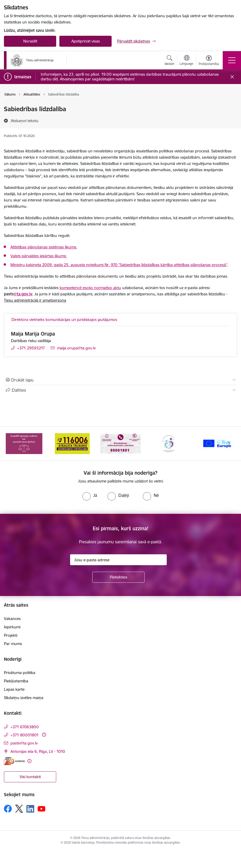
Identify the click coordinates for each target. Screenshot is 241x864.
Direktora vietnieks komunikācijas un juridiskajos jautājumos (64, 319)
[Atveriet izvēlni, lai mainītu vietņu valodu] (186, 61)
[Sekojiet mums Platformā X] (19, 809)
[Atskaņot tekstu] (24, 120)
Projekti (10, 635)
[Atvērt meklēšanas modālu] (169, 61)
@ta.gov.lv (23, 293)
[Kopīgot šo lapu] (120, 390)
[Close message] (232, 77)
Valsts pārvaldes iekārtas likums (38, 255)
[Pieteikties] (118, 577)
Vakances (12, 618)
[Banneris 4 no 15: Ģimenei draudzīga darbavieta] (168, 443)
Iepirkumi (12, 626)
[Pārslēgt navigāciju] (232, 60)
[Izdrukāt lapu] (120, 380)
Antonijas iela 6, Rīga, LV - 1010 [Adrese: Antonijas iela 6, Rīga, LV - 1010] (37, 751)
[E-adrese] (14, 761)
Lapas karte (14, 689)
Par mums (13, 643)
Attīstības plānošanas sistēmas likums (43, 247)
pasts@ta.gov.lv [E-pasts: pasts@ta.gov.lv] (24, 743)
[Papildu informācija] (44, 735)
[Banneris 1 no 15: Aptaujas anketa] (24, 443)
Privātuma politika (19, 672)
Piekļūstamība (16, 680)
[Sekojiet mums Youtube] (41, 808)
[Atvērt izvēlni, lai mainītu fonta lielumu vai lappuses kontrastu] (208, 61)
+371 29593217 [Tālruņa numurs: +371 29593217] (31, 347)
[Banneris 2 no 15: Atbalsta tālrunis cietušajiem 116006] (72, 443)
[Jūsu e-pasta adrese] (118, 559)
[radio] (89, 495)
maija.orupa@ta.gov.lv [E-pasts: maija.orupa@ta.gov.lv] (76, 347)
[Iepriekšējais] (12, 443)
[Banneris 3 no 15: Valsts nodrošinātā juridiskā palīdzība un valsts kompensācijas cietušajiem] (120, 443)
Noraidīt (30, 41)
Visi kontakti (30, 776)
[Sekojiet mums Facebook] (8, 809)
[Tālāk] (229, 443)
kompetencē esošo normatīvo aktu (90, 287)
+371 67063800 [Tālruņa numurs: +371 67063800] (24, 726)
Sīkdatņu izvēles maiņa (23, 697)
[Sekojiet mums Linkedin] (30, 809)
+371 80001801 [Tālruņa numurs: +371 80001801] (24, 734)
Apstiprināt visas (85, 41)
